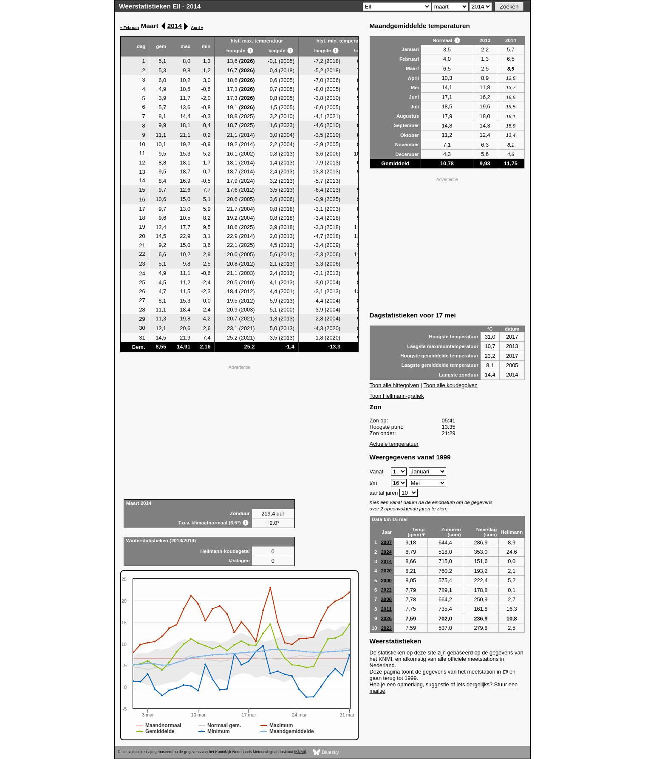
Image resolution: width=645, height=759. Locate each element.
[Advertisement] (239, 431)
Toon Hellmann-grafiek (397, 396)
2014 (174, 25)
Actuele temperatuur (394, 444)
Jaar (387, 532)
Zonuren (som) (451, 532)
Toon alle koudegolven (451, 385)
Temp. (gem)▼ (417, 532)
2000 (386, 580)
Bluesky (326, 752)
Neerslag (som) (486, 532)
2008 (386, 599)
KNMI (300, 752)
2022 (386, 589)
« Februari (129, 27)
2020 (386, 570)
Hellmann (512, 532)
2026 (386, 618)
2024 (386, 552)
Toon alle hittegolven (394, 385)
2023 (386, 628)
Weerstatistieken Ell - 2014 (160, 6)
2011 (386, 609)
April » (197, 27)
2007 (386, 542)
